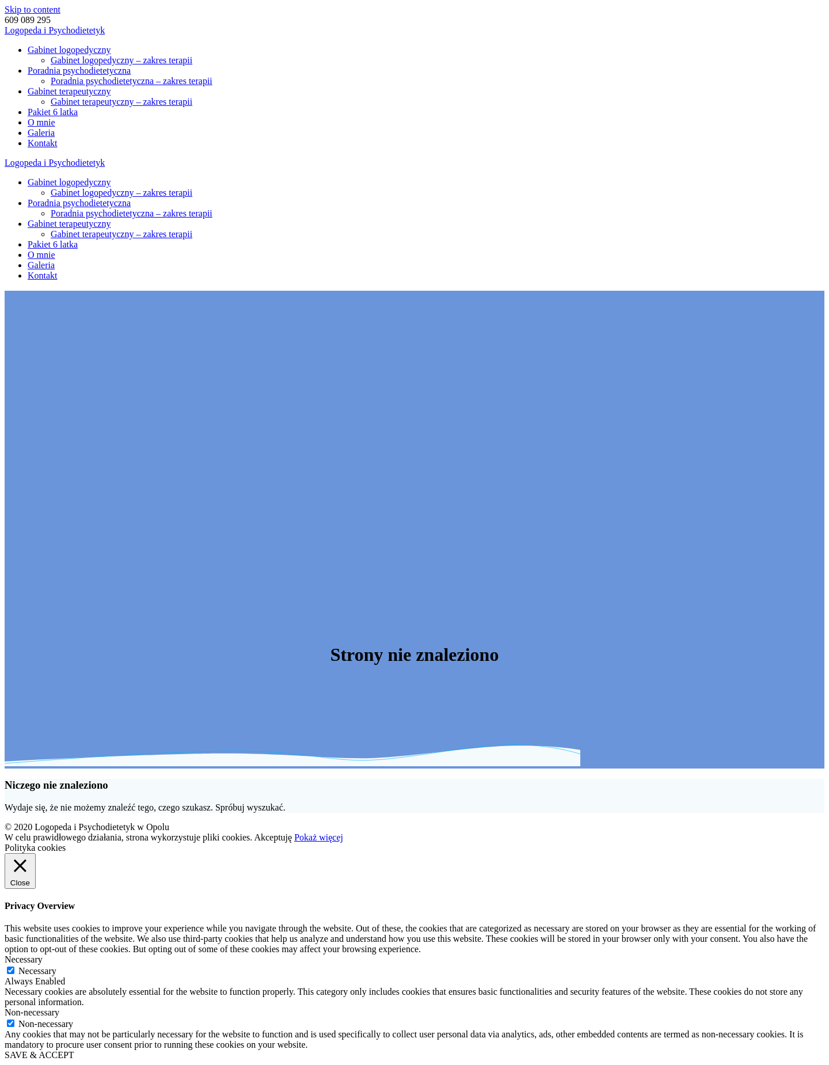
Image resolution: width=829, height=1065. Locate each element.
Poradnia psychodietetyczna (79, 70)
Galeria (41, 133)
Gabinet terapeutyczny (69, 91)
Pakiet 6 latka (53, 112)
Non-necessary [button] (32, 1012)
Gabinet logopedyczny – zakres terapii (121, 60)
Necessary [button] (24, 959)
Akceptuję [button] (273, 837)
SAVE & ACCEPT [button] (39, 1055)
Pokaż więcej (318, 837)
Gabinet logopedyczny (69, 50)
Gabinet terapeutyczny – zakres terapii (121, 101)
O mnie (41, 122)
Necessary (37, 971)
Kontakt (43, 143)
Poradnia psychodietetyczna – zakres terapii (131, 81)
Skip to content (32, 9)
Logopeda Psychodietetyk (55, 30)
